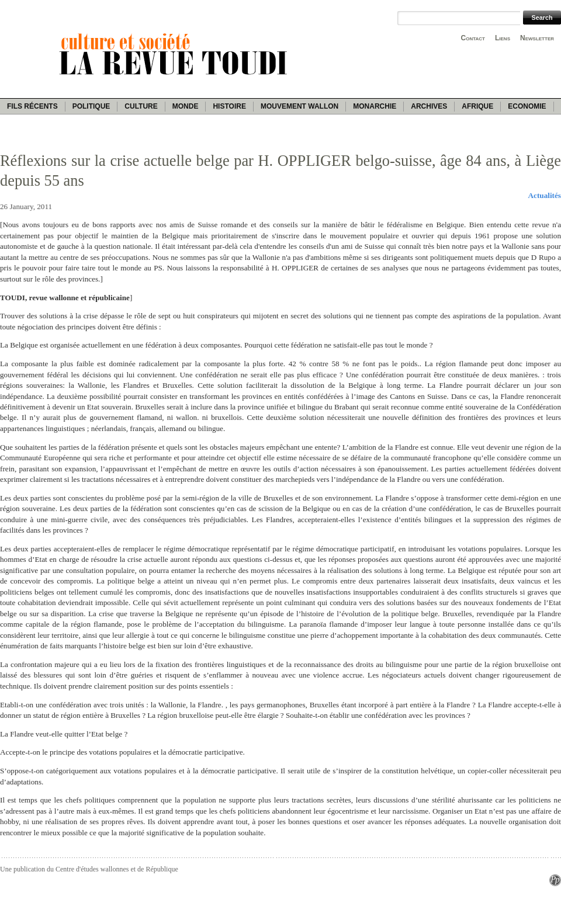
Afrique (477, 106)
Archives (429, 106)
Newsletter (537, 38)
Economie (527, 106)
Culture (140, 106)
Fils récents (32, 106)
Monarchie (374, 106)
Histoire (229, 106)
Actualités (544, 195)
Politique (91, 106)
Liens (502, 38)
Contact (473, 38)
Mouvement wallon (299, 106)
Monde (185, 106)
